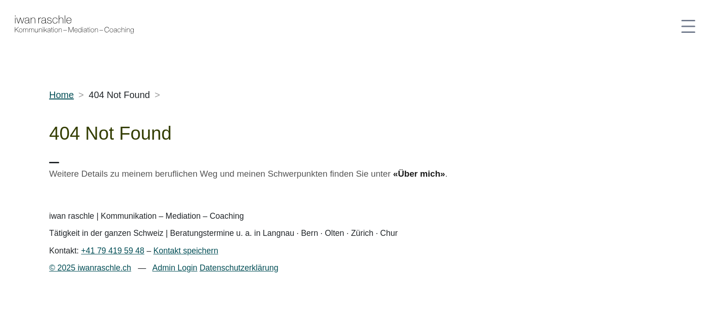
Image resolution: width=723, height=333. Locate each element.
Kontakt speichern (186, 250)
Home (61, 95)
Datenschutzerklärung (238, 267)
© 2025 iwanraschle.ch (90, 267)
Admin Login (174, 267)
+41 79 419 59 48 (112, 250)
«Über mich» (419, 174)
